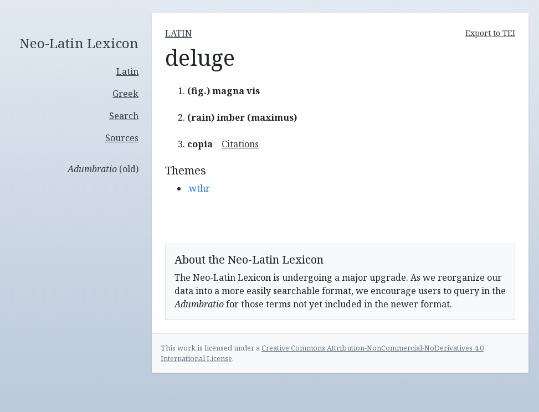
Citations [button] (240, 144)
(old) (103, 169)
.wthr (198, 188)
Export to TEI (490, 33)
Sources (121, 138)
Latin (127, 71)
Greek (125, 93)
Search (123, 116)
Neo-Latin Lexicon (78, 43)
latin (178, 33)
